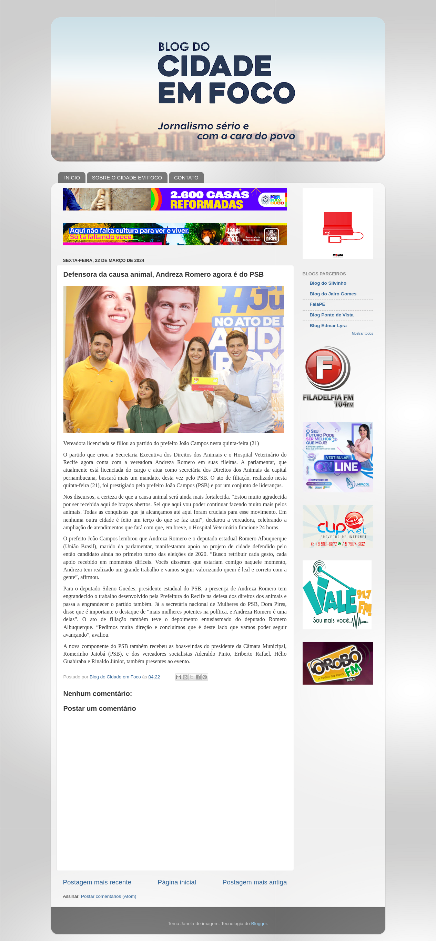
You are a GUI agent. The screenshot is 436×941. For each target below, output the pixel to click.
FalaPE (317, 304)
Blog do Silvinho (328, 283)
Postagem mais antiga (255, 882)
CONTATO (186, 177)
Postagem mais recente (97, 882)
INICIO (72, 177)
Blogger (259, 923)
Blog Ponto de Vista (332, 314)
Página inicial (177, 882)
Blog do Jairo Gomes (333, 293)
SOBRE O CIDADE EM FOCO (127, 177)
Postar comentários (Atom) (108, 896)
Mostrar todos (362, 333)
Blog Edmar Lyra (328, 325)
